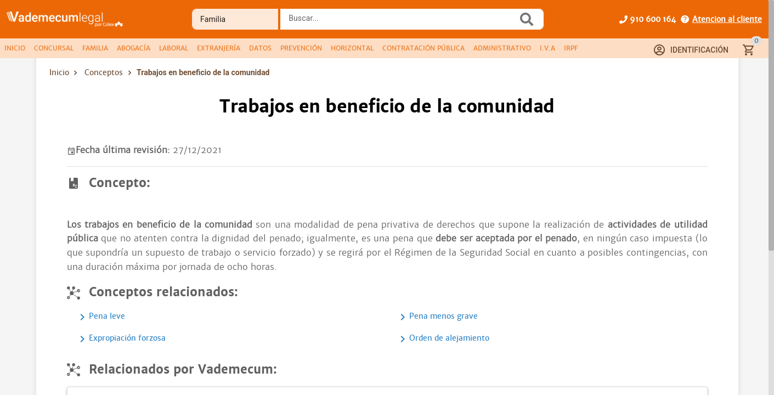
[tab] (15, 48)
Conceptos (103, 72)
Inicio (59, 72)
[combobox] (401, 22)
